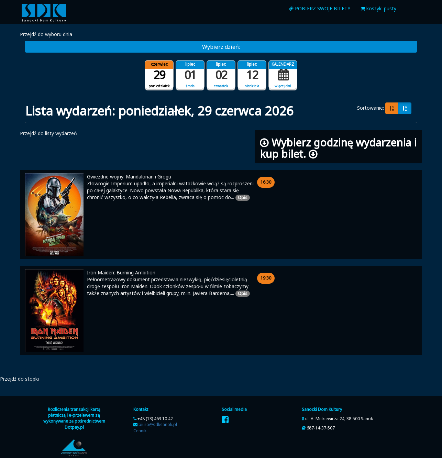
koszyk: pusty (378, 8)
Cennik (139, 431)
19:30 (268, 278)
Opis (244, 197)
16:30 (268, 182)
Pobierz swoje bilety (319, 8)
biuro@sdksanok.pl (158, 424)
